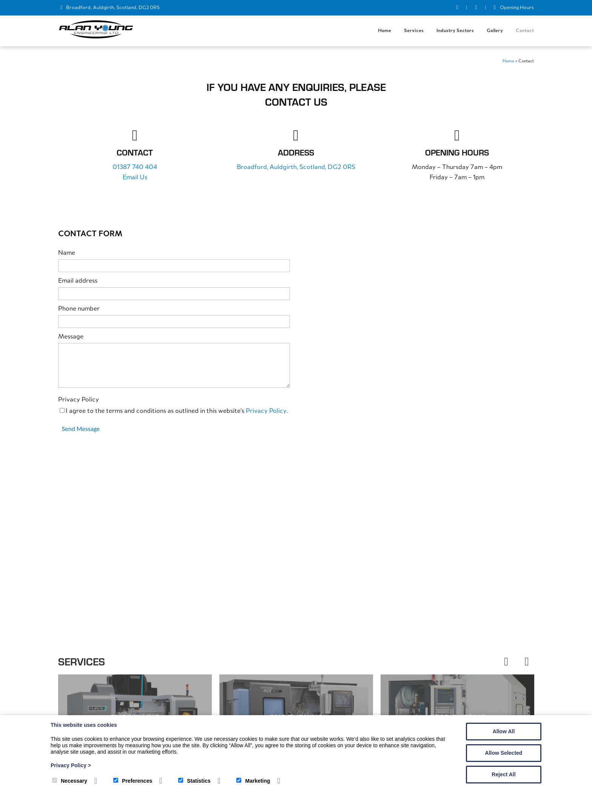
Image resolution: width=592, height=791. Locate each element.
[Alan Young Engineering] (96, 37)
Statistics (194, 781)
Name (66, 253)
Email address (77, 281)
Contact (525, 31)
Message (70, 337)
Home (384, 31)
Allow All (504, 731)
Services (414, 31)
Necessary (69, 781)
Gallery (495, 31)
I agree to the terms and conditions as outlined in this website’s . (174, 411)
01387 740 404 (135, 167)
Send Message (81, 428)
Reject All (503, 774)
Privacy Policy (78, 400)
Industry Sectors (455, 31)
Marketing (253, 781)
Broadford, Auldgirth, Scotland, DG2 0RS (113, 8)
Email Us (135, 178)
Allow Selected (504, 753)
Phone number (79, 309)
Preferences (132, 781)
